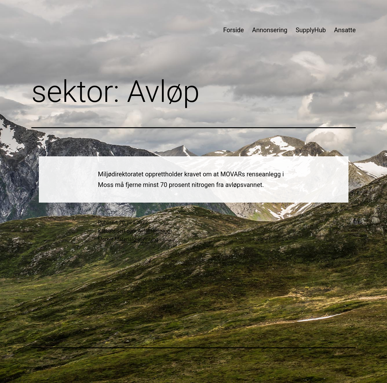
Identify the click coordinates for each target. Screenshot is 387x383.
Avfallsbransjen (155, 231)
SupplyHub (310, 30)
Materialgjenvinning (136, 239)
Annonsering (269, 30)
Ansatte (345, 30)
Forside (233, 30)
